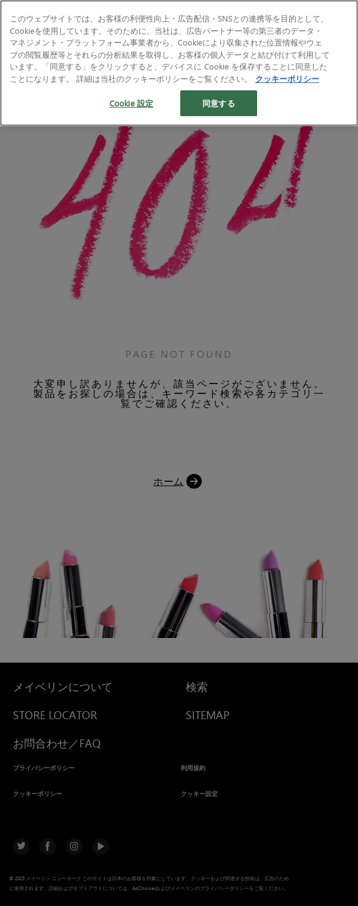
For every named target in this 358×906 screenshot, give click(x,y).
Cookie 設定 (131, 103)
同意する (218, 103)
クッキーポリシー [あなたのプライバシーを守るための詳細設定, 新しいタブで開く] (287, 78)
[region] (179, 63)
